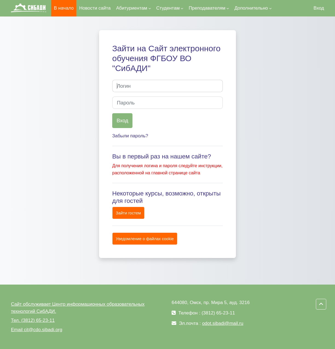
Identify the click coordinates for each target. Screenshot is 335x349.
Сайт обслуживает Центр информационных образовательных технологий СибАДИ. (78, 308)
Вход (319, 8)
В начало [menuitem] (64, 8)
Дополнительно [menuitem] (251, 8)
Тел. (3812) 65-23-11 (33, 320)
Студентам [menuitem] (168, 8)
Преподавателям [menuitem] (207, 8)
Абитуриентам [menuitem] (131, 8)
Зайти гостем (128, 213)
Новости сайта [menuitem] (95, 8)
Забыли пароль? (130, 135)
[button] (321, 304)
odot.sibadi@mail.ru (222, 323)
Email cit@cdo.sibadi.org (36, 329)
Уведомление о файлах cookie (145, 238)
